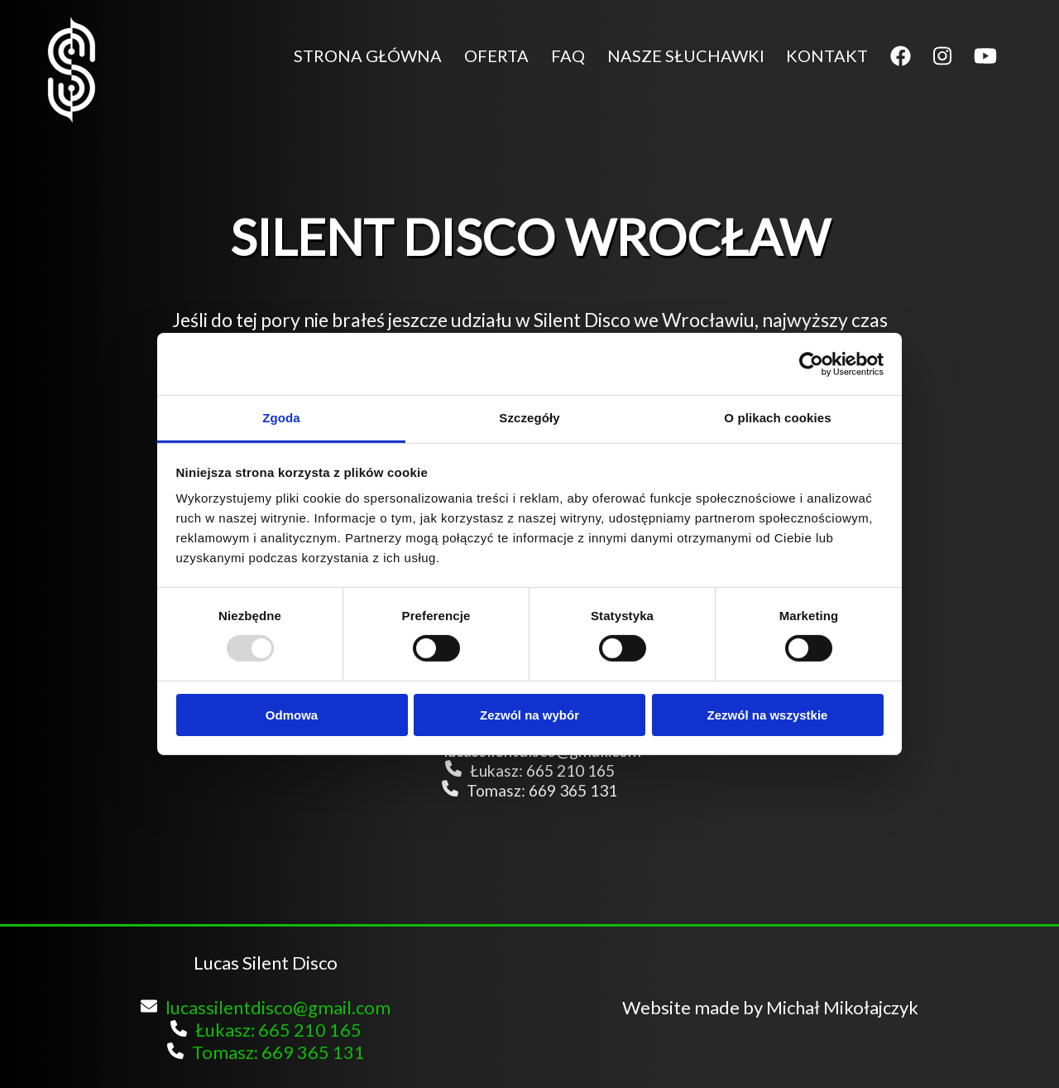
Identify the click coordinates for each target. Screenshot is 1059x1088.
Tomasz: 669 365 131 (529, 790)
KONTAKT (827, 55)
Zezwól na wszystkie (767, 715)
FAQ (568, 55)
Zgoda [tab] (281, 418)
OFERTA (496, 55)
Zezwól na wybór (529, 715)
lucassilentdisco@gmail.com (266, 1007)
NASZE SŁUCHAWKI (685, 55)
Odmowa (292, 715)
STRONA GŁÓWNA (368, 55)
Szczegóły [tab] (529, 418)
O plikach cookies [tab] (777, 418)
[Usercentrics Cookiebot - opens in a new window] (811, 363)
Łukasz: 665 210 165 (530, 770)
